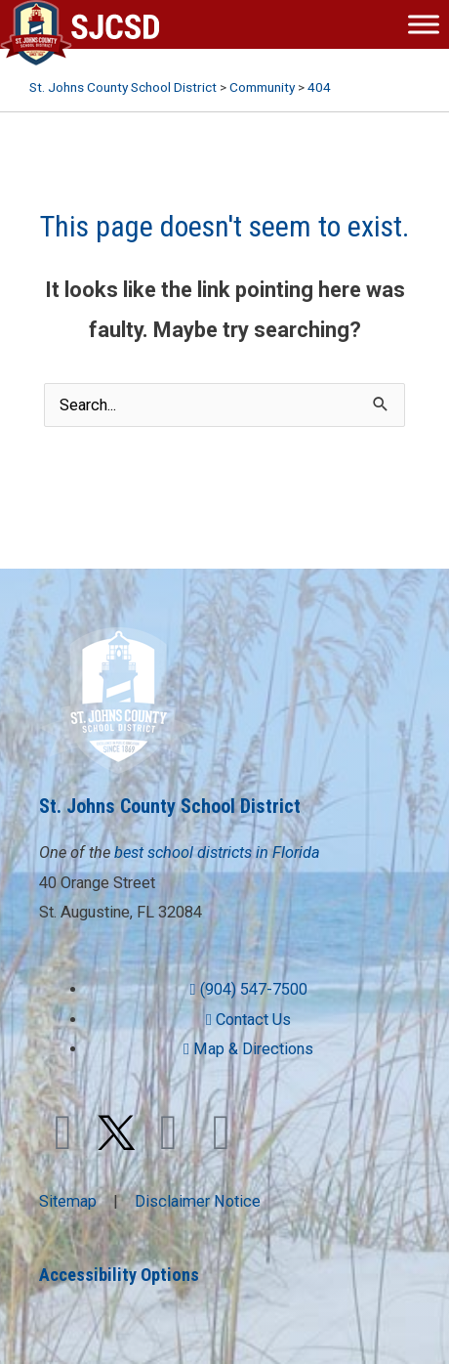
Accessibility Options (119, 1274)
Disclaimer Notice (198, 1201)
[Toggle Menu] (423, 24)
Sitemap (68, 1201)
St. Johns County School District (170, 806)
